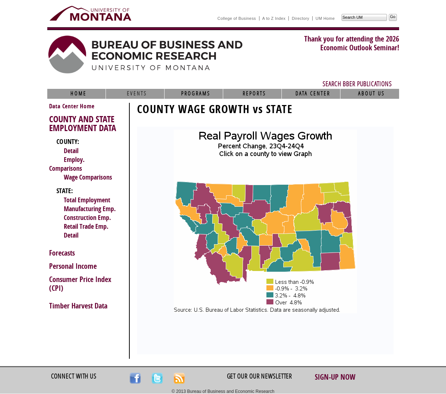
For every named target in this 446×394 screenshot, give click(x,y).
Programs (195, 93)
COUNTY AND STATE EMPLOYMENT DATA (82, 123)
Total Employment (87, 200)
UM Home (325, 18)
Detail (71, 151)
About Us (371, 93)
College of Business (236, 18)
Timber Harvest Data (78, 305)
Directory (300, 18)
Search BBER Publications (357, 84)
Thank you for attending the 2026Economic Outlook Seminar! (351, 43)
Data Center (312, 93)
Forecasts (62, 253)
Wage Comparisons (88, 177)
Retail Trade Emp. (86, 227)
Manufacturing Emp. (90, 209)
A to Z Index (274, 18)
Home (78, 93)
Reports (254, 93)
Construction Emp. (87, 218)
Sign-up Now (335, 377)
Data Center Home (72, 106)
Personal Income (73, 266)
